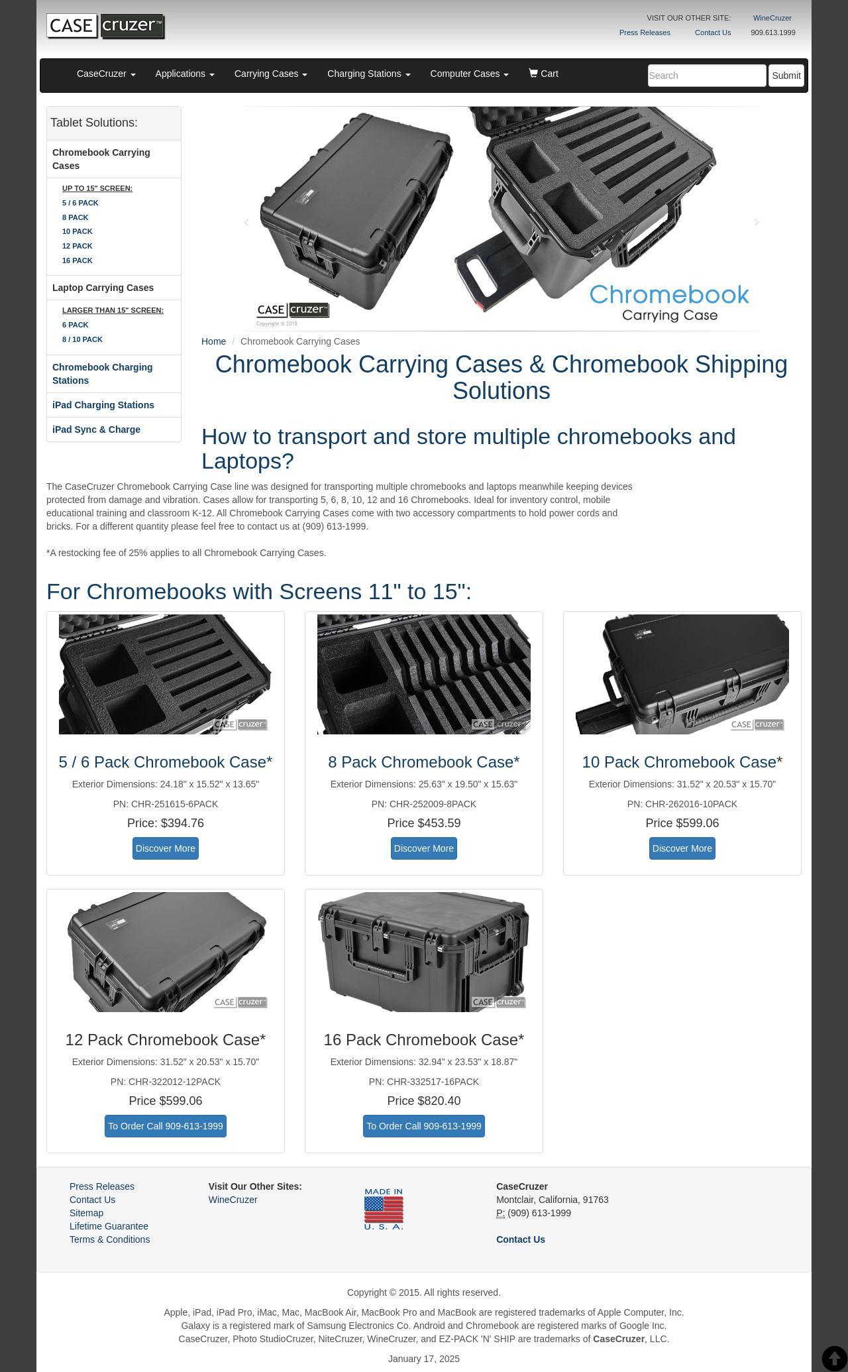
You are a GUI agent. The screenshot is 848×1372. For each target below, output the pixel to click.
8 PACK (75, 217)
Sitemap (86, 1213)
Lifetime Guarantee (109, 1226)
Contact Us (713, 32)
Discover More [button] (165, 848)
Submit (786, 75)
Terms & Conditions (110, 1239)
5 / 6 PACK (80, 203)
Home (213, 341)
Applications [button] (185, 73)
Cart (543, 73)
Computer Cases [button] (470, 73)
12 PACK (77, 246)
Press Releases (644, 32)
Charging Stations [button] (368, 73)
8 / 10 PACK (82, 339)
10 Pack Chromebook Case (679, 762)
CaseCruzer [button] (106, 73)
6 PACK (75, 325)
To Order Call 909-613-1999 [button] (165, 1126)
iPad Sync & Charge (96, 429)
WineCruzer (772, 18)
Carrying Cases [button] (271, 73)
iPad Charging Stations (103, 405)
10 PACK (77, 231)
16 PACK (77, 260)
